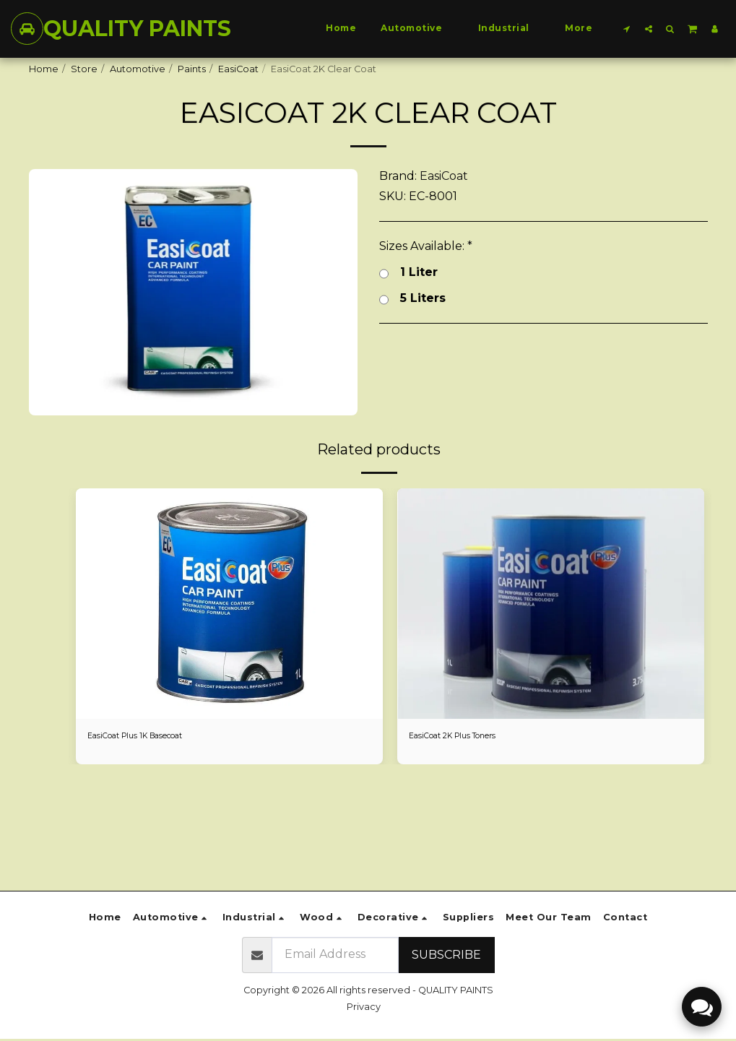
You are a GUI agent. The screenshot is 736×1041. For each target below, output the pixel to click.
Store (84, 69)
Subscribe (446, 955)
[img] (229, 603)
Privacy (364, 1006)
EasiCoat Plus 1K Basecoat (147, 737)
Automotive (137, 69)
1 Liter (408, 272)
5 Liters (412, 298)
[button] (627, 28)
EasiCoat (238, 69)
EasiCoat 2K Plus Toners (463, 737)
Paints (192, 69)
